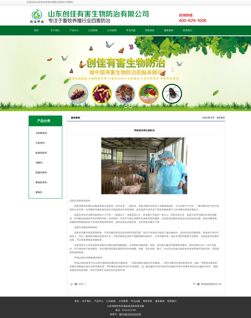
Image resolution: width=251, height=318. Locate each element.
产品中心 (74, 30)
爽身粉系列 (41, 182)
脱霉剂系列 (41, 172)
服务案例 (168, 30)
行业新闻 (93, 30)
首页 (36, 30)
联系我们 (187, 30)
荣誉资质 (149, 30)
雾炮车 (39, 192)
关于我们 (55, 30)
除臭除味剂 (41, 153)
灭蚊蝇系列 (41, 133)
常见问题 (130, 30)
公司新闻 (112, 30)
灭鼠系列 (40, 143)
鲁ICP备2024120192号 (130, 314)
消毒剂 (39, 162)
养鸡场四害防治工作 (211, 284)
